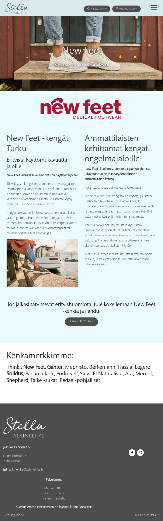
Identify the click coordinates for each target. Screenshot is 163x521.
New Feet (34, 366)
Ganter (55, 366)
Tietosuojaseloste (13, 515)
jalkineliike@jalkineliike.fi (23, 469)
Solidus (15, 373)
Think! (14, 366)
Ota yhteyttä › (81, 321)
